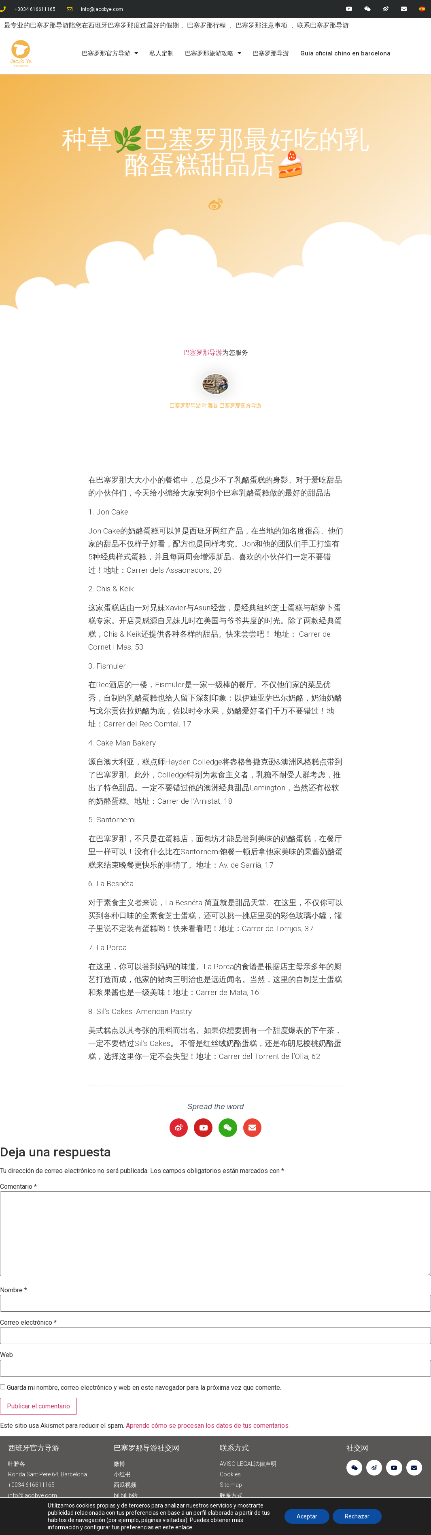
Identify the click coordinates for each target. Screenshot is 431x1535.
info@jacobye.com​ (102, 9)
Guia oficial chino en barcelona (345, 53)
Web (6, 1355)
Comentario (18, 1187)
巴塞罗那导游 (271, 53)
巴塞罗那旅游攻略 (213, 53)
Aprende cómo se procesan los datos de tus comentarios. (208, 1425)
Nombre (13, 1290)
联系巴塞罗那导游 (323, 25)
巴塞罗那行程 (207, 25)
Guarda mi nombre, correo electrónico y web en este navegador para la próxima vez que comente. (144, 1388)
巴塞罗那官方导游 (110, 53)
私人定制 (161, 53)
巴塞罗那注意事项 (262, 25)
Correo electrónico (28, 1322)
